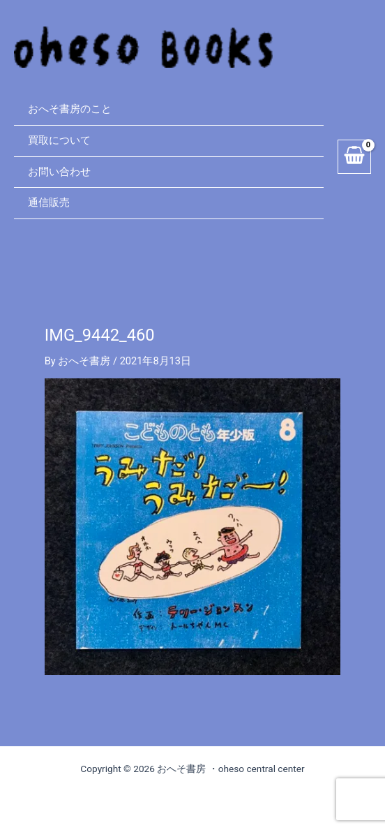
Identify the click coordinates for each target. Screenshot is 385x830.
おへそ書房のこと (70, 109)
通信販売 (49, 202)
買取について (59, 140)
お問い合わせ (59, 171)
